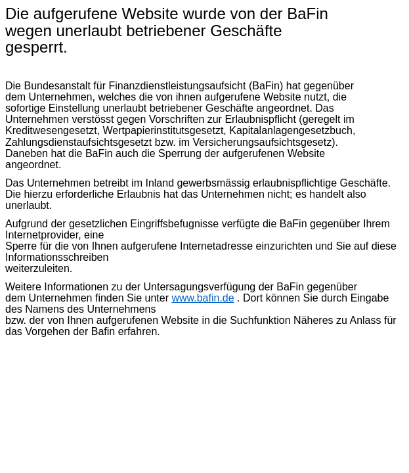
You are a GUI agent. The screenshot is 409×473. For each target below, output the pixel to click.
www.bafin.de (202, 298)
